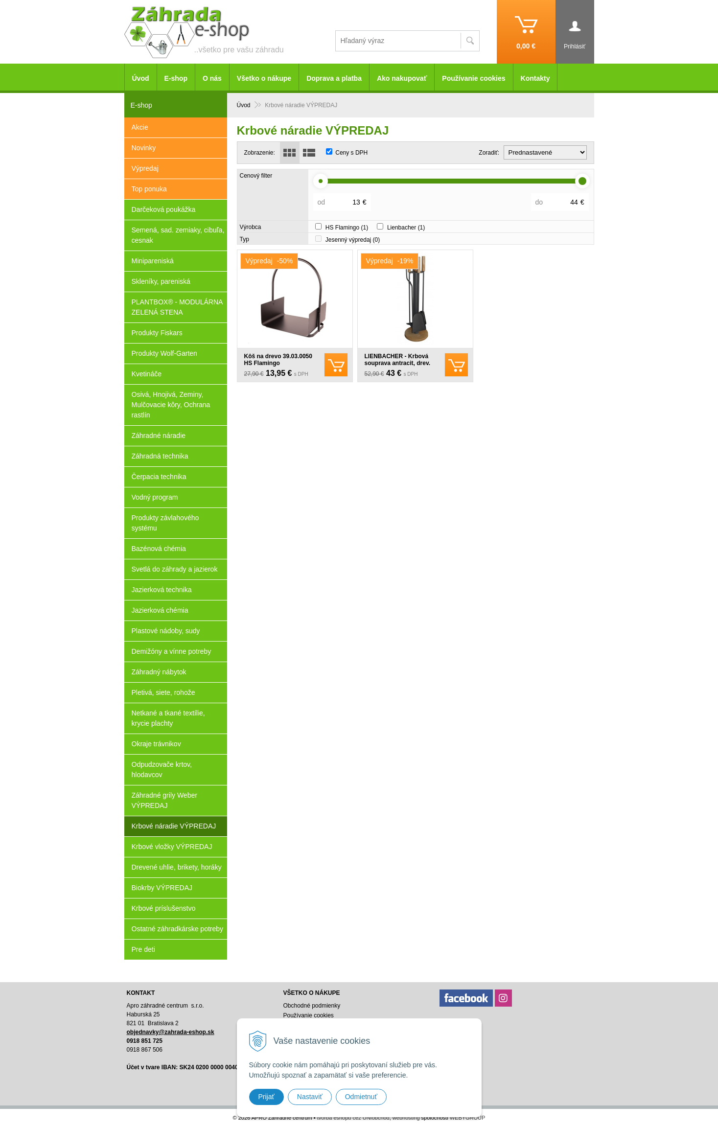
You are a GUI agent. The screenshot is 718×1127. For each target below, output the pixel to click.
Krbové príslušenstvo (164, 908)
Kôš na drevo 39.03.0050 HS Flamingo (278, 360)
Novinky (144, 148)
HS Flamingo (346, 227)
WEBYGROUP (468, 1118)
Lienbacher (406, 227)
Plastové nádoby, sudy (166, 631)
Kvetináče (147, 374)
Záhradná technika (160, 456)
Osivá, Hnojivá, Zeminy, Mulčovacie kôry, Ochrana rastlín (171, 405)
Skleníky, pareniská (161, 281)
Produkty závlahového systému (165, 523)
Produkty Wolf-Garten (164, 353)
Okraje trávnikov (156, 744)
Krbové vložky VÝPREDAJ (172, 847)
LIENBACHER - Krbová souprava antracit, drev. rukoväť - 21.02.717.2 (398, 363)
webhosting (406, 1118)
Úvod (140, 78)
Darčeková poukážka (164, 209)
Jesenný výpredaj (352, 239)
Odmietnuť (361, 1097)
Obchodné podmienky (311, 1005)
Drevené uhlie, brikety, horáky (177, 867)
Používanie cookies (473, 78)
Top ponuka (149, 189)
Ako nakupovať (402, 78)
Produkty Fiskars (157, 333)
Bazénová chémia (159, 548)
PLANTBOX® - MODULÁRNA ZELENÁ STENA (177, 307)
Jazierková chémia (160, 610)
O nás (212, 78)
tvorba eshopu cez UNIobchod (353, 1118)
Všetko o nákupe (264, 78)
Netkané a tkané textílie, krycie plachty (168, 718)
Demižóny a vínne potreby (171, 651)
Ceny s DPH (351, 152)
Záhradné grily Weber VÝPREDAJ (164, 800)
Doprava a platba (334, 78)
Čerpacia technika (159, 477)
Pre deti (143, 949)
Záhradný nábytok (159, 672)
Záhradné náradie (159, 435)
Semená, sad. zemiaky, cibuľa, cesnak (178, 235)
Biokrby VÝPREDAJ (162, 888)
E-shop (175, 78)
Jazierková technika (162, 590)
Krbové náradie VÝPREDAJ (174, 826)
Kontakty (535, 78)
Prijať (266, 1097)
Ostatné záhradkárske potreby (178, 929)
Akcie (140, 127)
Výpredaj (145, 168)
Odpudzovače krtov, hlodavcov (162, 769)
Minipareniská (153, 261)
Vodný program (155, 497)
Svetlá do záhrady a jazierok (175, 569)
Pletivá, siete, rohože (163, 692)
